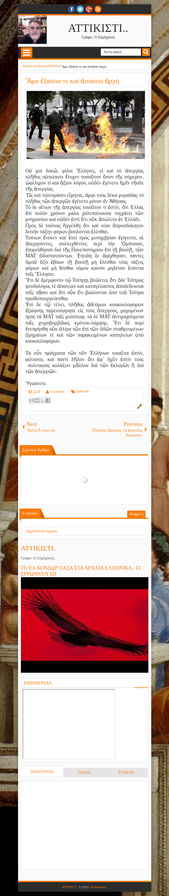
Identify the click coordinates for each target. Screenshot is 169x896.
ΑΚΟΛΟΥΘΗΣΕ (42, 772)
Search (146, 52)
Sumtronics (98, 887)
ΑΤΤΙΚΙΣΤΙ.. (98, 28)
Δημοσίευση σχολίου (42, 531)
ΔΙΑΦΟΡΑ (82, 391)
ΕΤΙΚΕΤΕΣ (127, 773)
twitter (80, 9)
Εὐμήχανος (57, 391)
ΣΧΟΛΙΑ (84, 773)
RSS (98, 9)
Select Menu (26, 52)
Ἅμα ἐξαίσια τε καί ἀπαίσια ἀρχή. (73, 81)
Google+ (89, 9)
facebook (71, 9)
